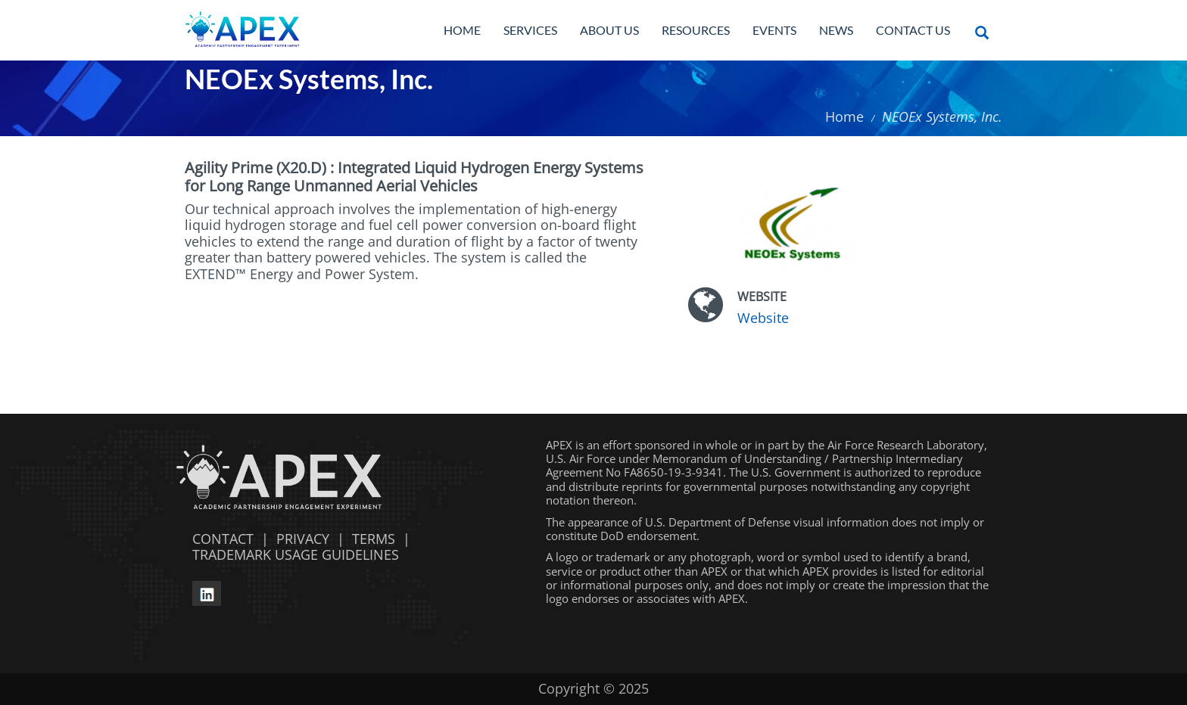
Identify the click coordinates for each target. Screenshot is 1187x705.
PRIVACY (302, 539)
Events (774, 30)
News (836, 30)
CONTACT (219, 539)
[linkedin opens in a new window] (206, 591)
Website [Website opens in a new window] (763, 318)
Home (462, 30)
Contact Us (913, 30)
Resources (696, 30)
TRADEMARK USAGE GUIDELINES (292, 554)
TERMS (373, 539)
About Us (609, 30)
